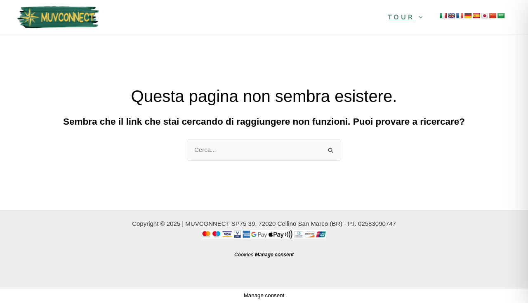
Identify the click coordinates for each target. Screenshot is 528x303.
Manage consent (274, 255)
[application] (419, 17)
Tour (405, 17)
